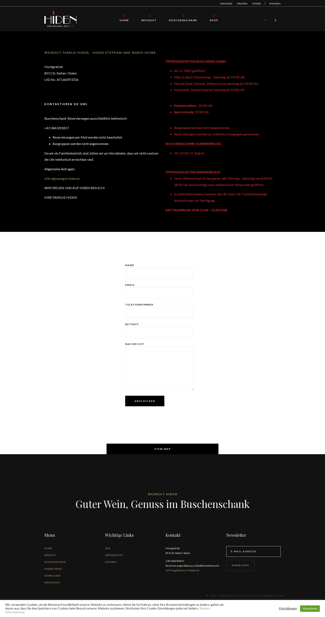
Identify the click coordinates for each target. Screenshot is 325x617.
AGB (107, 548)
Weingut (149, 20)
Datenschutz (113, 555)
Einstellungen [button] (288, 608)
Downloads (226, 3)
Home (124, 20)
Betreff (159, 330)
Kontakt (256, 3)
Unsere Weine (53, 569)
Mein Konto (52, 582)
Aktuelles (242, 3)
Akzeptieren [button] (310, 608)
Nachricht (159, 367)
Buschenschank (183, 20)
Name (159, 271)
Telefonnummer (159, 310)
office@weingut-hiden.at (62, 179)
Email (159, 291)
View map (162, 449)
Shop (214, 20)
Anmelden (275, 3)
